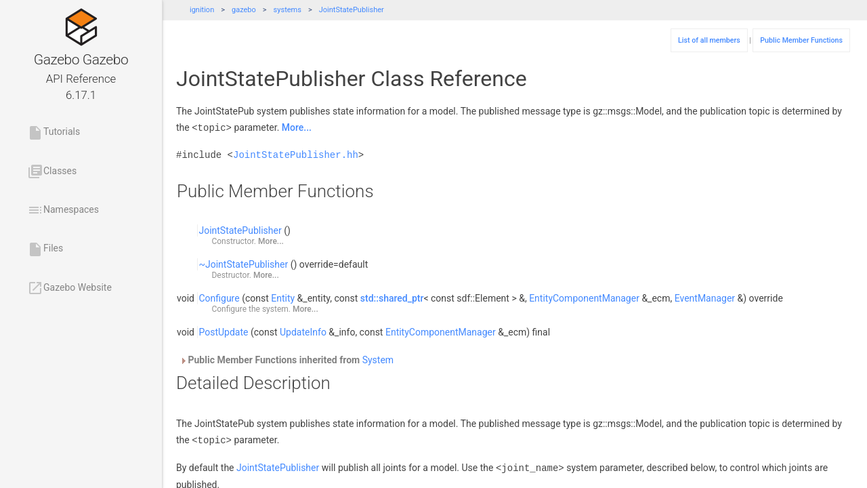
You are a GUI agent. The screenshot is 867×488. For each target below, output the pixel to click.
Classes (52, 171)
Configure (218, 297)
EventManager (705, 297)
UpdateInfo (303, 331)
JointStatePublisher (351, 9)
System (378, 359)
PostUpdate (223, 331)
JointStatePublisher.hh (295, 154)
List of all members (709, 40)
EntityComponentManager (584, 297)
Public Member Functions (801, 40)
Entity (283, 297)
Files (45, 249)
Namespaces (63, 210)
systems (287, 9)
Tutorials (53, 133)
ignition (202, 9)
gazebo (244, 9)
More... (297, 127)
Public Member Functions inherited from (286, 359)
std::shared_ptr (392, 297)
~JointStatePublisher (243, 263)
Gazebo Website (69, 288)
